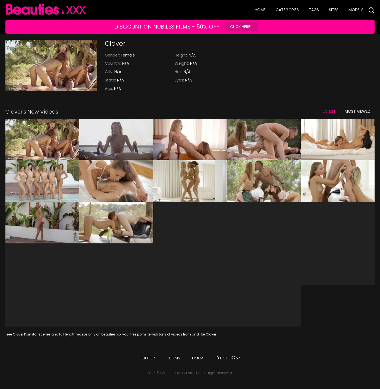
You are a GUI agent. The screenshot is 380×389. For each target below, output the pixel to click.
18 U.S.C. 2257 (227, 358)
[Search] (371, 10)
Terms (174, 358)
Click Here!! (241, 26)
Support (148, 358)
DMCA (197, 358)
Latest (329, 111)
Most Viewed (357, 111)
